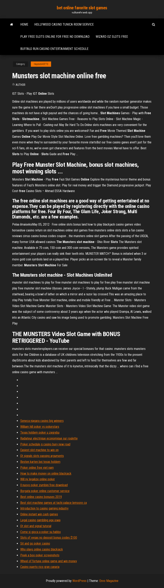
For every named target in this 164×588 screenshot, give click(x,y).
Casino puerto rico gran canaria (39, 567)
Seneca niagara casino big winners (42, 421)
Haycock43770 (41, 64)
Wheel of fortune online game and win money (48, 561)
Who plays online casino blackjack (41, 549)
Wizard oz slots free (112, 37)
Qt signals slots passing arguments (42, 456)
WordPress (79, 581)
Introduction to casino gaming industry (44, 508)
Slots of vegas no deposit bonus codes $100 (48, 538)
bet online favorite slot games (82, 7)
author (20, 84)
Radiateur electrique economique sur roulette (49, 438)
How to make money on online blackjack (45, 473)
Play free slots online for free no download (55, 37)
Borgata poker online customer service (45, 491)
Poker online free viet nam (37, 468)
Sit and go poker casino (35, 543)
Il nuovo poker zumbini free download (44, 485)
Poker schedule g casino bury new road (45, 444)
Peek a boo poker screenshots (39, 555)
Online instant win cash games (39, 514)
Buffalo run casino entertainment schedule (54, 49)
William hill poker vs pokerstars (39, 427)
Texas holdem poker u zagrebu (39, 432)
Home (24, 24)
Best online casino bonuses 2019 (41, 497)
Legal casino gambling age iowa (40, 520)
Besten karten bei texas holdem (40, 462)
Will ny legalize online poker (37, 479)
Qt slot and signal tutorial (35, 526)
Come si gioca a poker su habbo (40, 532)
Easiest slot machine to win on (39, 450)
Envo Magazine (108, 581)
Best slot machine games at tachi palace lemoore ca (53, 503)
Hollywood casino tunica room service (64, 24)
